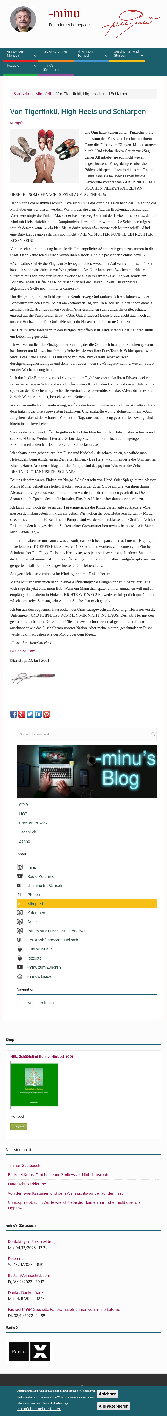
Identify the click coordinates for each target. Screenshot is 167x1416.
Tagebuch (27, 832)
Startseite (21, 93)
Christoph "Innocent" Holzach (52, 940)
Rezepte (19, 66)
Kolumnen (36, 912)
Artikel (33, 921)
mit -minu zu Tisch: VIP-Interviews (56, 930)
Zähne (24, 841)
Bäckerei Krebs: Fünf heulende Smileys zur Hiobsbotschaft (58, 1174)
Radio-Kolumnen (55, 51)
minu (31, 867)
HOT (23, 813)
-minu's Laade (39, 976)
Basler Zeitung (22, 651)
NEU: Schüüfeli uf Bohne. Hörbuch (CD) (41, 1056)
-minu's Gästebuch (51, 67)
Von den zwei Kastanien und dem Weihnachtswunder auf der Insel (65, 1193)
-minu (64, 13)
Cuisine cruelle (40, 949)
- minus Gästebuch (24, 1165)
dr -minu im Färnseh (90, 53)
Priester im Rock (33, 822)
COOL (24, 804)
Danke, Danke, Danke (27, 1292)
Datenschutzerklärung (27, 1184)
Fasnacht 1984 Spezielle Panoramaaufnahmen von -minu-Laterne (64, 1309)
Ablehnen (108, 1396)
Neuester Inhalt (40, 1002)
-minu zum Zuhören (44, 967)
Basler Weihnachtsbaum (29, 1275)
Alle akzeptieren (113, 1408)
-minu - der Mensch (19, 53)
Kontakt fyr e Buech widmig (32, 1241)
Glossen (34, 894)
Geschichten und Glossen (125, 53)
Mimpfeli (43, 93)
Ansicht (19, 1127)
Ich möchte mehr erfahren (39, 1410)
